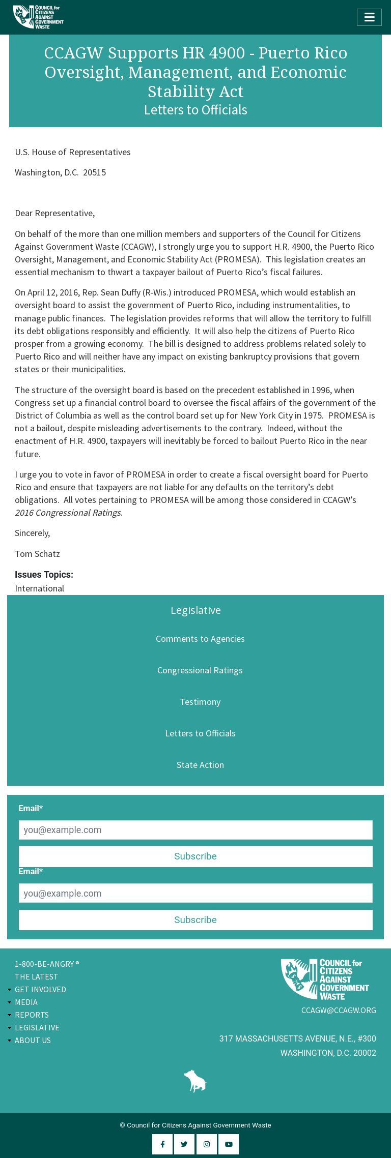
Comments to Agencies (200, 638)
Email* (31, 808)
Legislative (37, 1027)
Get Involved (40, 989)
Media (26, 1002)
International (39, 588)
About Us (33, 1040)
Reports (32, 1014)
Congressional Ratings (200, 670)
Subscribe (195, 856)
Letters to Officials (200, 733)
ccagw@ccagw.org (338, 1010)
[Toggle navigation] (369, 17)
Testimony (200, 701)
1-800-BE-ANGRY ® (47, 964)
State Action (200, 764)
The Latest (37, 976)
